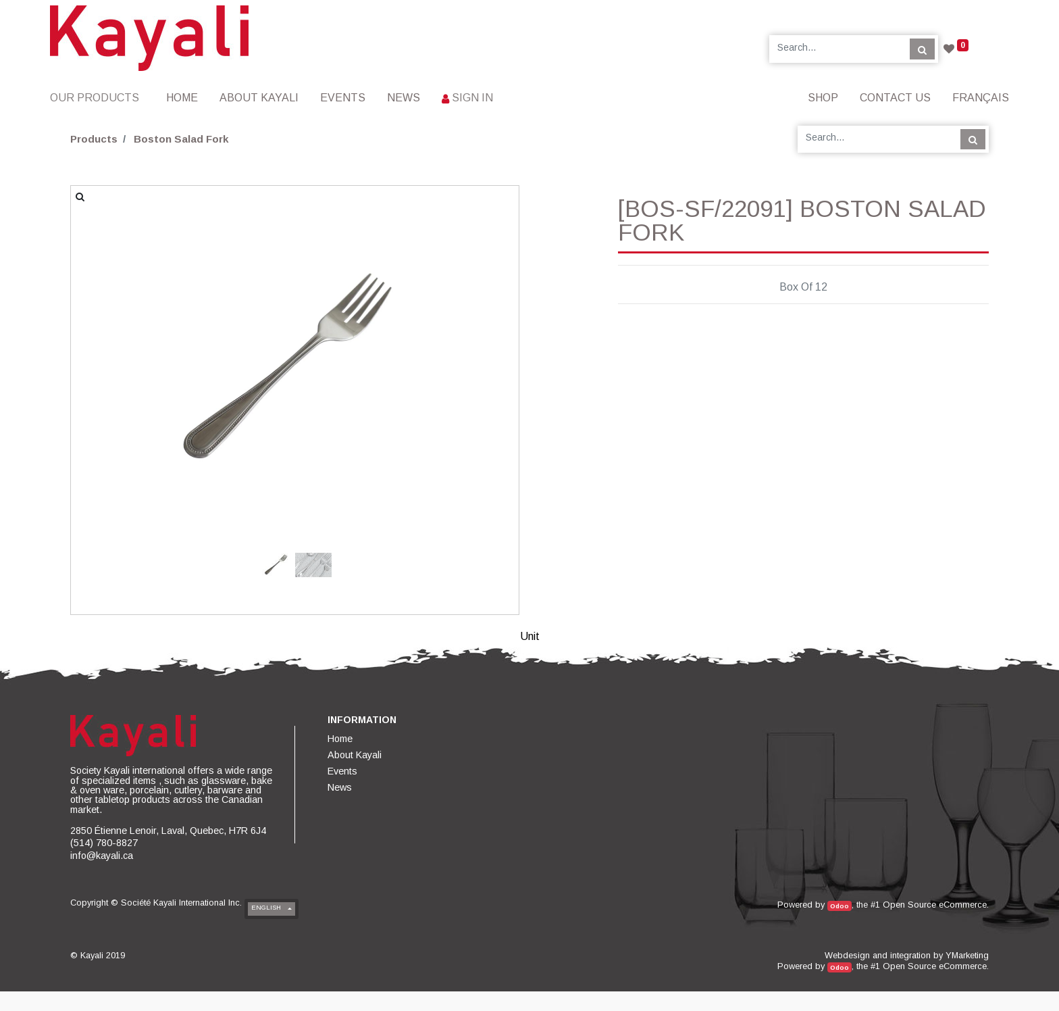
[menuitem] (182, 97)
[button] (104, 326)
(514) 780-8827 (104, 842)
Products (94, 139)
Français (980, 97)
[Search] (922, 48)
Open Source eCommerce (935, 904)
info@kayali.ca (101, 855)
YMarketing (967, 955)
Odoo (839, 906)
